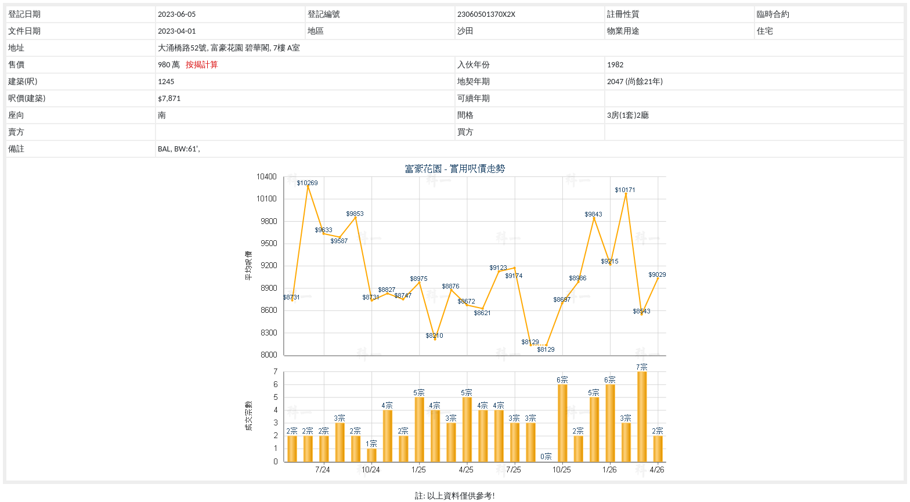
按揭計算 (202, 65)
